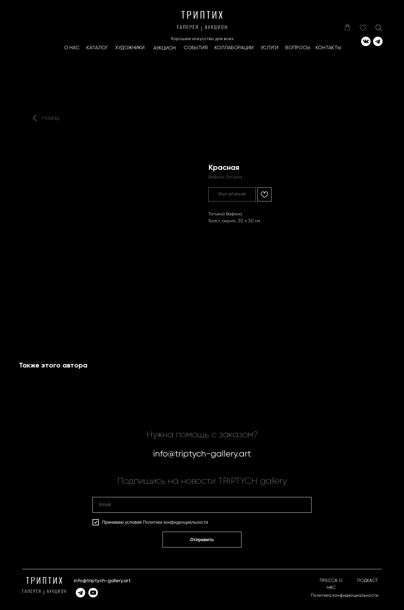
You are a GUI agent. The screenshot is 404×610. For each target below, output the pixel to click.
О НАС (72, 48)
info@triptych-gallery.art (202, 454)
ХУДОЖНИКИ (130, 48)
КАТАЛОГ (97, 48)
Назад (50, 118)
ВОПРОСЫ (297, 48)
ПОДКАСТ (367, 580)
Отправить (202, 539)
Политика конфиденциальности (344, 595)
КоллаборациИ (234, 48)
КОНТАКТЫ (328, 48)
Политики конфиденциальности (175, 522)
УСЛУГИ (269, 48)
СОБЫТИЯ (196, 48)
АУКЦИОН (164, 48)
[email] (202, 505)
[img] (347, 27)
